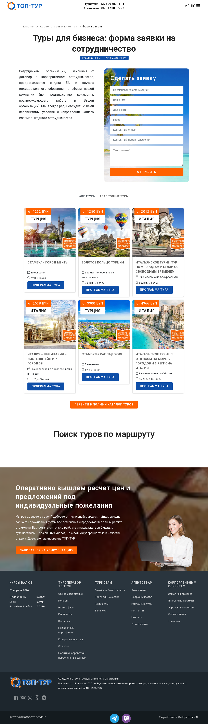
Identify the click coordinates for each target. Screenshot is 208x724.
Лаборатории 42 (188, 717)
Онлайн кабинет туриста (110, 590)
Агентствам (138, 590)
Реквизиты (65, 614)
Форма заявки (177, 614)
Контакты (137, 610)
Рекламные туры (141, 603)
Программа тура (46, 285)
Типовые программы (181, 600)
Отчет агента (139, 624)
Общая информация (70, 593)
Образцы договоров (181, 607)
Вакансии (64, 621)
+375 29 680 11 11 (104, 4)
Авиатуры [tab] (87, 196)
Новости (136, 617)
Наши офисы (66, 607)
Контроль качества (70, 639)
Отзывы (63, 646)
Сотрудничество (141, 596)
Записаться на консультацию (46, 550)
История (63, 600)
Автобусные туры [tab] (114, 196)
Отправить (146, 171)
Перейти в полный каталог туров (104, 404)
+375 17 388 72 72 (104, 8)
